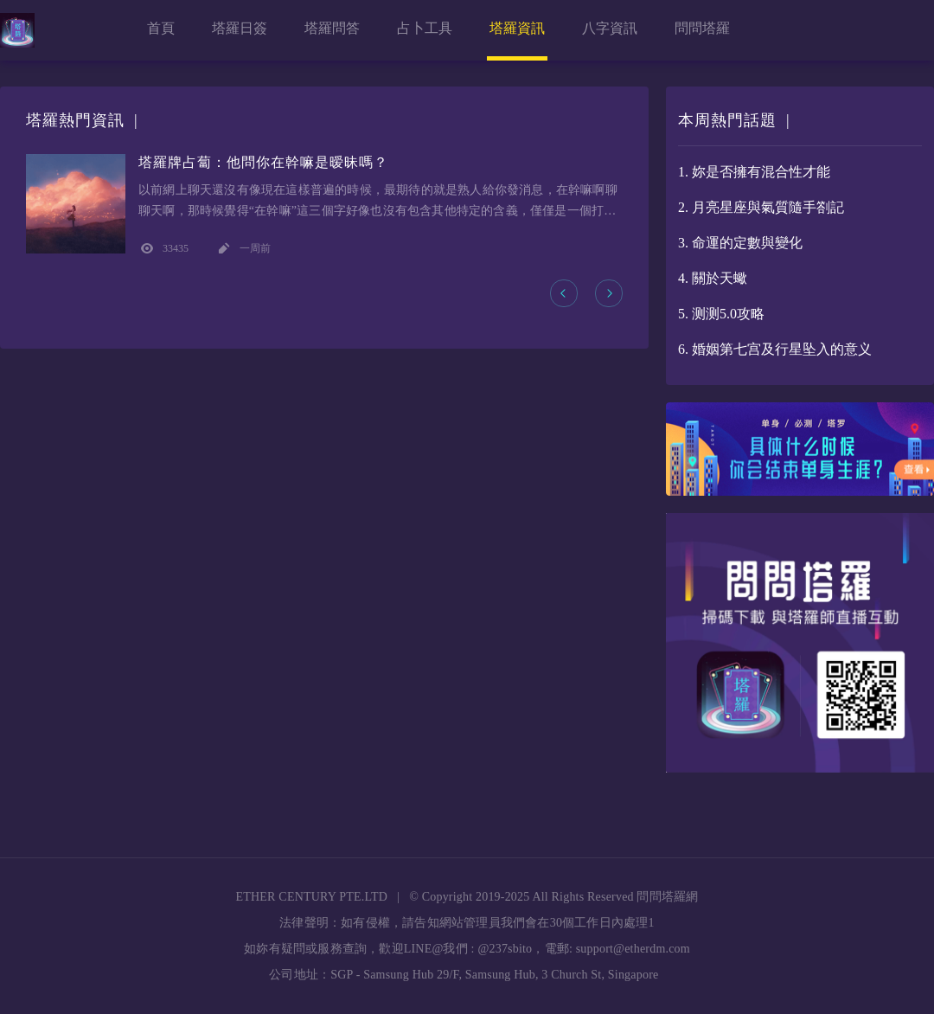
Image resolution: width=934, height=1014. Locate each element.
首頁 (161, 28)
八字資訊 (609, 28)
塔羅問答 (332, 28)
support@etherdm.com (633, 948)
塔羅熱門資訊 (75, 120)
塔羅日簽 (239, 28)
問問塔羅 (702, 28)
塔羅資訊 (517, 28)
